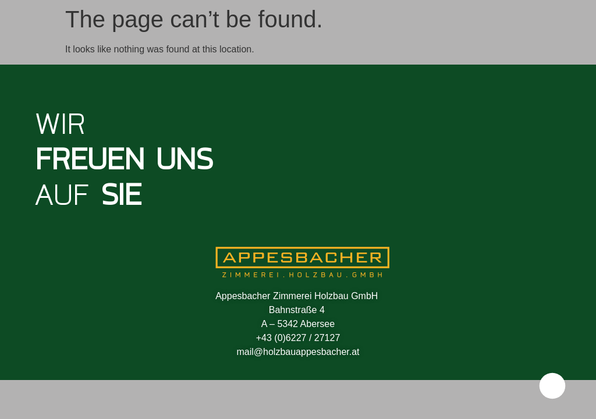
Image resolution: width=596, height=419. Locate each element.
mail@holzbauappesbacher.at (297, 352)
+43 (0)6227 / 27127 (298, 338)
